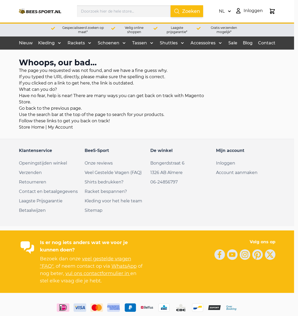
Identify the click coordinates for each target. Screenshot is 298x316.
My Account (60, 127)
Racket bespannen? (106, 191)
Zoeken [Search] (187, 11)
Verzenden (30, 172)
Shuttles (169, 42)
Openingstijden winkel (43, 163)
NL (225, 11)
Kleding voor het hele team (113, 200)
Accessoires (203, 42)
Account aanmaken (237, 172)
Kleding (46, 42)
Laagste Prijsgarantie (41, 200)
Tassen (139, 42)
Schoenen (108, 42)
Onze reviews (99, 163)
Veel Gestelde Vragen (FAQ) (113, 172)
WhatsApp (124, 266)
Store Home (31, 127)
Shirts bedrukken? (104, 182)
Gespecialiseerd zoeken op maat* (83, 30)
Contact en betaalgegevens (48, 191)
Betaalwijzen (32, 210)
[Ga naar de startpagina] (40, 11)
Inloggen (225, 163)
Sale (232, 42)
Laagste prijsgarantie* (177, 30)
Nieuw (26, 42)
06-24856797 (164, 182)
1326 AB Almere (166, 172)
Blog (248, 42)
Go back (27, 108)
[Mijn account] (249, 11)
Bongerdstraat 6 (167, 163)
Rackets (76, 42)
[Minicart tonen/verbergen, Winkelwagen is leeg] (272, 11)
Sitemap (93, 210)
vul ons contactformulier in (97, 273)
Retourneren (32, 182)
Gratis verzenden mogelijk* (224, 30)
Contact (266, 42)
